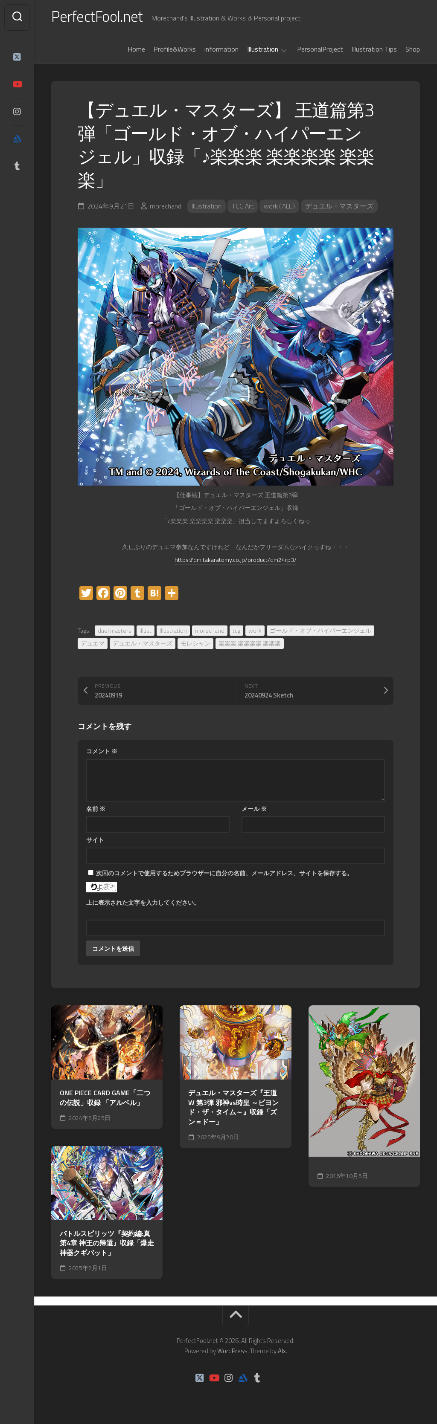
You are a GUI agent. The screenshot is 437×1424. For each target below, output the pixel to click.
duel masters (114, 632)
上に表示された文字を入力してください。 (143, 904)
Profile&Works (175, 50)
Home (136, 50)
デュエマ (93, 644)
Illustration (262, 51)
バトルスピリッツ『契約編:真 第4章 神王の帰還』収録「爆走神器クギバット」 (107, 1244)
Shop (412, 50)
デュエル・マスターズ (342, 208)
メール (254, 810)
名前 (95, 810)
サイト (95, 841)
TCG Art (243, 208)
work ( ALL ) (281, 208)
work (255, 632)
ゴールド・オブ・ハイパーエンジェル (320, 632)
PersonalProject (320, 50)
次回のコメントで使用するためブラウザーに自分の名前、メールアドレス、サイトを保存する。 (224, 874)
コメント (101, 752)
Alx (282, 1352)
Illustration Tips (374, 50)
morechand (165, 208)
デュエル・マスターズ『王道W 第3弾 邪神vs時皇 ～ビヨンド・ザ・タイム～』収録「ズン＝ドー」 (233, 1109)
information (221, 50)
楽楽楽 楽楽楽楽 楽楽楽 (249, 644)
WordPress (232, 1352)
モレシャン (195, 644)
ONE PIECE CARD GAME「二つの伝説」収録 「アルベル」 (105, 1099)
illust (145, 632)
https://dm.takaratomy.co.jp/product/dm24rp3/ (236, 561)
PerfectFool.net (99, 17)
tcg (236, 632)
